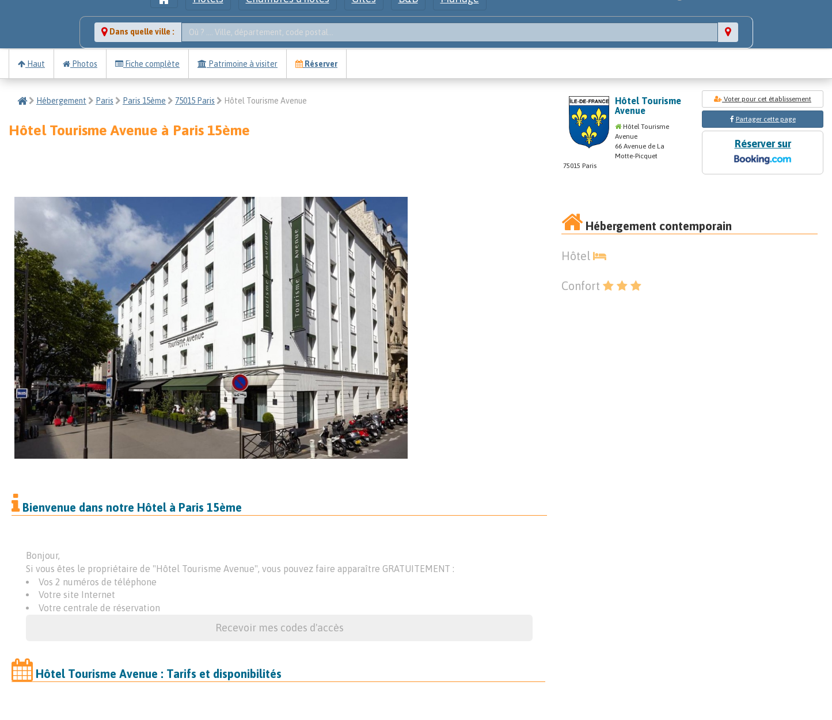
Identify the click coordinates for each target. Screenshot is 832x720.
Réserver (316, 63)
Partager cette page (766, 119)
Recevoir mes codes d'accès (279, 628)
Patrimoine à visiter (237, 63)
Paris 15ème (144, 100)
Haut (31, 63)
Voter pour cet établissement (762, 99)
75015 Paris (195, 100)
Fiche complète (147, 63)
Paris (104, 100)
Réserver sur (762, 153)
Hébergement (61, 100)
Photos (80, 63)
